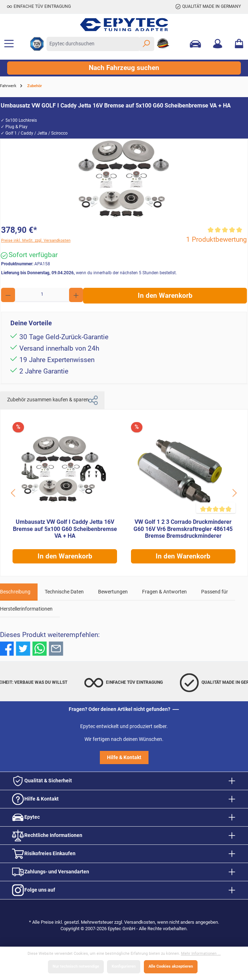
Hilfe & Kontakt (124, 757)
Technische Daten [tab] (64, 592)
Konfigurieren (124, 966)
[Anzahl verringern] (8, 295)
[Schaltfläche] (13, 493)
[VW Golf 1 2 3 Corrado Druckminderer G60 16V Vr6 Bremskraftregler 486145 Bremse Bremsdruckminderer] (183, 468)
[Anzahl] (42, 295)
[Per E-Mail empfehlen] (56, 648)
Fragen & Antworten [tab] (164, 592)
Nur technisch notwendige (76, 966)
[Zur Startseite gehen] (124, 24)
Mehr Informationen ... (201, 953)
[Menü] (9, 44)
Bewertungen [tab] (113, 592)
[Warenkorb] (239, 44)
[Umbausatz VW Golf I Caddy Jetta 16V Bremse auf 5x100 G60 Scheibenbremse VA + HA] (65, 468)
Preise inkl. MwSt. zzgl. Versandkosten (35, 240)
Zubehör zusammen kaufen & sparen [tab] (52, 400)
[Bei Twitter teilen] (23, 648)
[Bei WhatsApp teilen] (39, 648)
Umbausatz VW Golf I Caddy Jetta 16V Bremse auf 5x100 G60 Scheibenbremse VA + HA (65, 529)
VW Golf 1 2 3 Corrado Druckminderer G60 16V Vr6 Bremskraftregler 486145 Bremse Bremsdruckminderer (183, 529)
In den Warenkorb (165, 296)
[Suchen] (146, 44)
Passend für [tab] (214, 592)
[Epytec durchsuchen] (93, 44)
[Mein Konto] (218, 44)
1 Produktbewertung (216, 240)
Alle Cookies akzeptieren (171, 966)
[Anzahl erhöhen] (76, 295)
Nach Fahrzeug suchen (124, 68)
